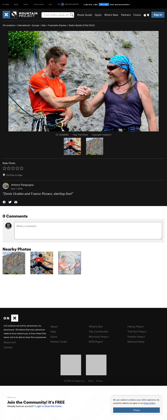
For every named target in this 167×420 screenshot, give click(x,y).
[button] (4, 202)
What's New (111, 14)
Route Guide (84, 14)
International (23, 25)
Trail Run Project (136, 331)
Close (136, 410)
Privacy (99, 381)
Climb (6, 4)
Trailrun (39, 4)
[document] (136, 405)
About (53, 326)
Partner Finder (58, 341)
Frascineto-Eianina (57, 25)
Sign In (158, 14)
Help (53, 331)
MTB (16, 4)
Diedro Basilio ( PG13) (82, 25)
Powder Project (136, 336)
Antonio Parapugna (22, 184)
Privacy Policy (149, 403)
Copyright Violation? (101, 134)
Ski (50, 4)
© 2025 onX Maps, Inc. (74, 381)
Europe (35, 25)
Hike (26, 4)
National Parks (135, 341)
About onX (10, 342)
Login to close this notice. (48, 406)
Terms (90, 381)
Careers (8, 347)
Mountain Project (99, 336)
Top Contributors (98, 331)
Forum (137, 14)
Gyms (98, 14)
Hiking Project (135, 326)
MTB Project (96, 341)
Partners (126, 14)
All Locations (9, 25)
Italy (43, 25)
